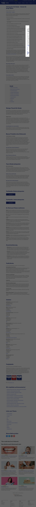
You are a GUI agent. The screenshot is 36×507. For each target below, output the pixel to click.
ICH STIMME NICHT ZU (27, 53)
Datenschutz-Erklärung (28, 45)
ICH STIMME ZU (27, 48)
